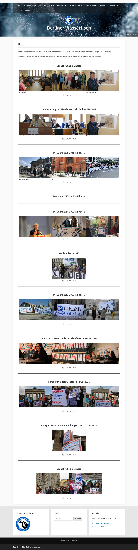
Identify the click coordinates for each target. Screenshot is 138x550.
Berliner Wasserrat (76, 5)
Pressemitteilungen (56, 5)
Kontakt (27, 10)
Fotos (20, 10)
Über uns (27, 5)
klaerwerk (102, 5)
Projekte (112, 5)
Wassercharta (91, 5)
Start (19, 5)
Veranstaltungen (40, 5)
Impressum (65, 541)
